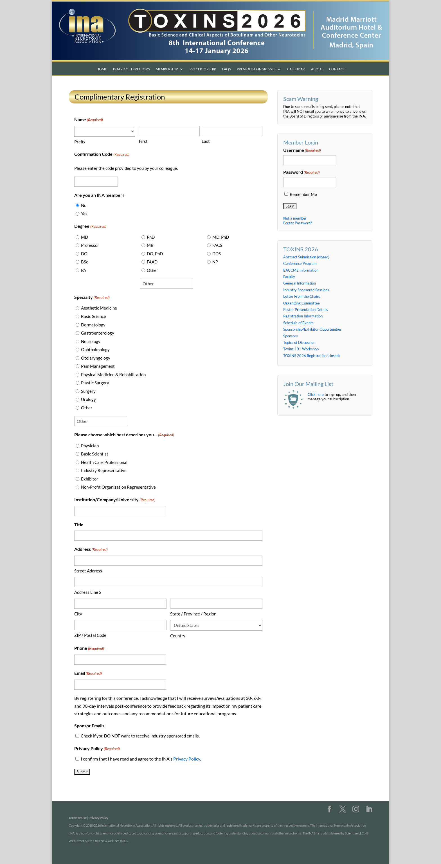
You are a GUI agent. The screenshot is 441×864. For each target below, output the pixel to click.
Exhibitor (89, 478)
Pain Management (98, 366)
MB (150, 245)
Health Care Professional (104, 462)
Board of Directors (131, 69)
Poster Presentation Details (305, 309)
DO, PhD (155, 253)
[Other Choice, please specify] (166, 284)
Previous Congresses (256, 69)
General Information (299, 283)
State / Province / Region (193, 613)
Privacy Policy (186, 758)
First (143, 141)
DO (84, 253)
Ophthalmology (95, 349)
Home (101, 69)
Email (88, 673)
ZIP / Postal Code (90, 635)
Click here (316, 394)
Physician (90, 445)
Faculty (289, 276)
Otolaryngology (95, 357)
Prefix (80, 141)
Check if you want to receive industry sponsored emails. (140, 735)
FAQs (226, 69)
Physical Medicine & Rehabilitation (113, 374)
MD (84, 237)
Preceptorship (203, 69)
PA (83, 270)
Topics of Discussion (299, 342)
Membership (167, 69)
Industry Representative (104, 470)
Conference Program (300, 263)
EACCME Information (300, 270)
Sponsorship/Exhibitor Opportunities (312, 329)
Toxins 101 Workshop (301, 349)
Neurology (90, 341)
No (83, 205)
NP (215, 261)
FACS (217, 245)
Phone (89, 648)
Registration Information (303, 316)
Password (301, 172)
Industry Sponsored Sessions (306, 290)
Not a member (295, 218)
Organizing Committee (301, 303)
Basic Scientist (94, 453)
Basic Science (93, 316)
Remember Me (303, 194)
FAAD (152, 261)
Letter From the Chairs (301, 296)
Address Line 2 (88, 592)
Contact (337, 69)
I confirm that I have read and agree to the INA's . (141, 758)
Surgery (88, 391)
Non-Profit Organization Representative (118, 486)
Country (177, 635)
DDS (216, 253)
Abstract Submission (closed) (306, 257)
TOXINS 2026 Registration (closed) (311, 355)
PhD (151, 237)
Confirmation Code (101, 154)
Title (79, 524)
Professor (90, 245)
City (78, 613)
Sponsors (290, 336)
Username (302, 150)
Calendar (296, 69)
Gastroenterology (97, 332)
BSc (84, 261)
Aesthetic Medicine (99, 307)
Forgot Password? (297, 223)
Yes (84, 213)
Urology (88, 399)
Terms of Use (78, 818)
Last (206, 141)
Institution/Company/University (115, 500)
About (317, 69)
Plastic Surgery (95, 382)
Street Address (88, 570)
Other (152, 270)
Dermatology (93, 324)
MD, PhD (220, 237)
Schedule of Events (298, 323)
